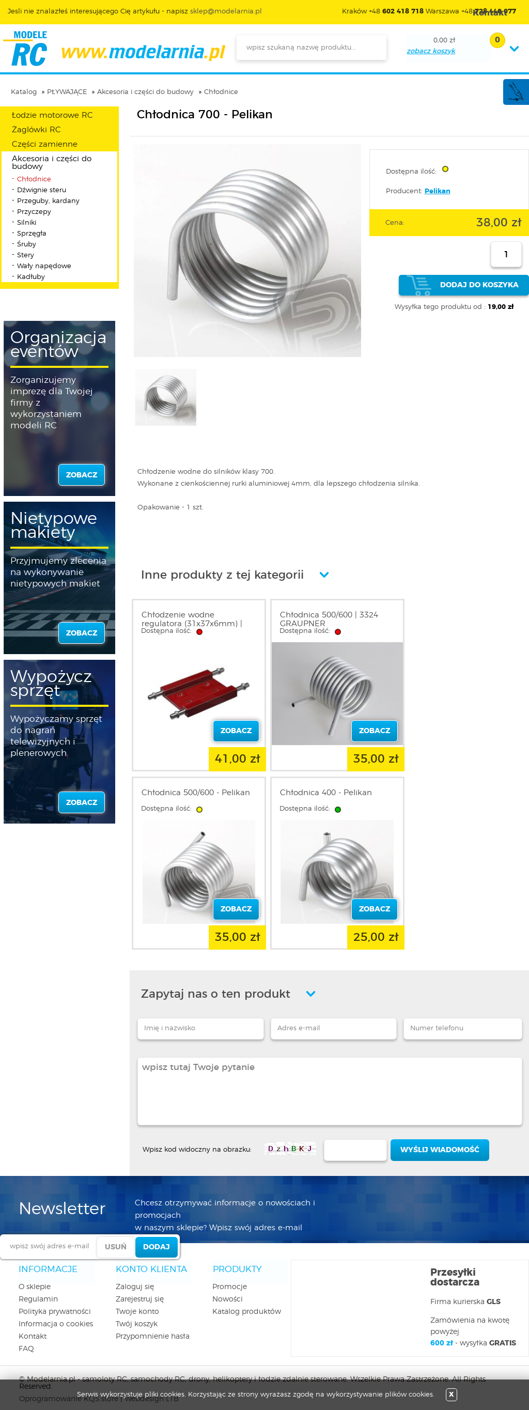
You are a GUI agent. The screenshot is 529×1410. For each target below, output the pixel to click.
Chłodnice (221, 92)
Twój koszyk (137, 1316)
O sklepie (35, 1279)
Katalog (24, 92)
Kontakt (32, 1328)
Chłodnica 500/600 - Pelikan (462, 615)
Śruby (26, 244)
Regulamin (38, 1291)
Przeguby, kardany (48, 201)
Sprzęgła (31, 233)
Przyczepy (34, 212)
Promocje (229, 1279)
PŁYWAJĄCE (67, 92)
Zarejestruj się (140, 1291)
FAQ (26, 1341)
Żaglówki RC (36, 130)
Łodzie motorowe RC (52, 115)
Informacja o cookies (56, 1316)
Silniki (26, 223)
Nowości (227, 1291)
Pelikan (437, 191)
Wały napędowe (44, 266)
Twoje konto (137, 1304)
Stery (25, 255)
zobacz (81, 475)
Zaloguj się (135, 1279)
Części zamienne (44, 144)
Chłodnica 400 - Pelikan (188, 789)
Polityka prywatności (55, 1304)
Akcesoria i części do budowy (145, 92)
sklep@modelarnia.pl (226, 11)
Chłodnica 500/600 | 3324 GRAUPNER (323, 619)
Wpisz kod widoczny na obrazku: (197, 1141)
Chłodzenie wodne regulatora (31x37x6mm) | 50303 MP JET (192, 624)
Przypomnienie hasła (153, 1328)
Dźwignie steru (41, 190)
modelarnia (114, 48)
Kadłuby (31, 277)
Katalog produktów (246, 1304)
